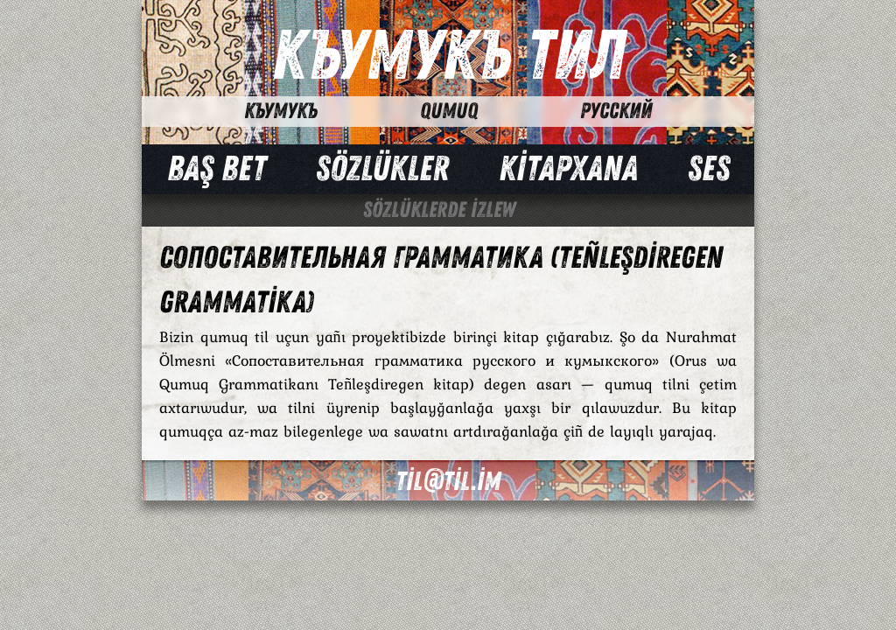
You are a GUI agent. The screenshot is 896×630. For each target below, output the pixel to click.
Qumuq (449, 111)
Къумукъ (281, 111)
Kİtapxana (568, 169)
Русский (616, 111)
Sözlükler (382, 169)
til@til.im (448, 482)
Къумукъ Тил (448, 56)
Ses (709, 169)
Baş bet (216, 169)
